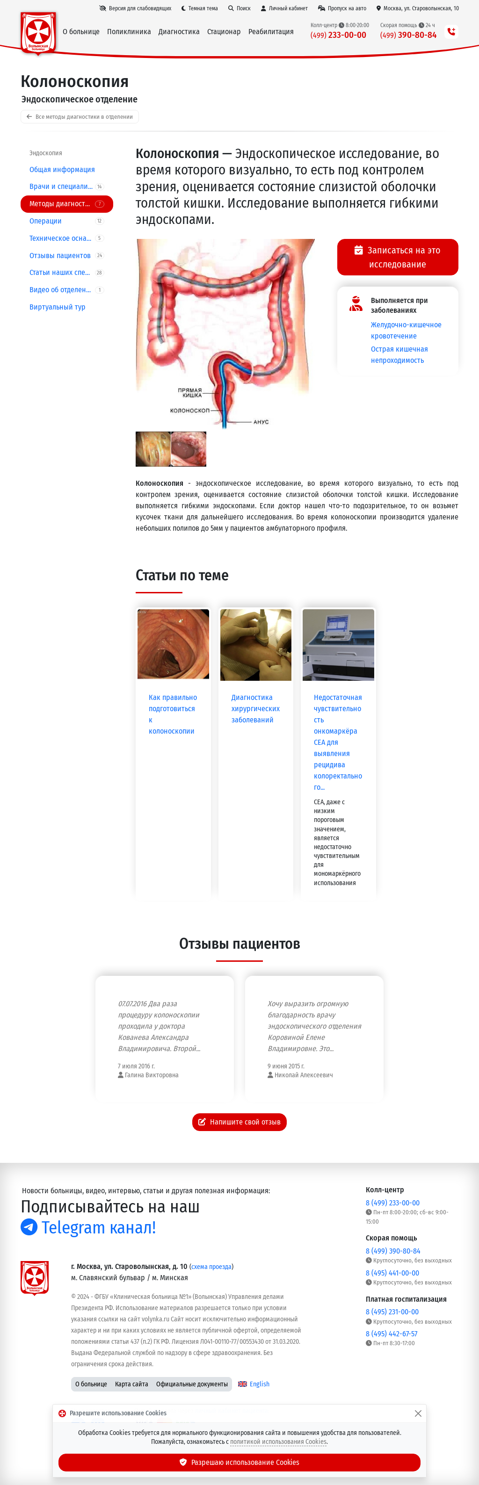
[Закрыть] (418, 1413)
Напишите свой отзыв (239, 1121)
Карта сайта (131, 1384)
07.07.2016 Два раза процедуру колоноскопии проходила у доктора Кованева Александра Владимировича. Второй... (159, 1026)
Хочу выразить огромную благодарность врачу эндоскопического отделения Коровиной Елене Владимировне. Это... (314, 1026)
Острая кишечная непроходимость (399, 355)
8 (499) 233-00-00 (393, 1202)
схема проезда (211, 1267)
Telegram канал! (88, 1227)
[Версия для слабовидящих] (135, 8)
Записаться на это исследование (398, 257)
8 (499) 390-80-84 (393, 1251)
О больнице (91, 1384)
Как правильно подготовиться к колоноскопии (173, 714)
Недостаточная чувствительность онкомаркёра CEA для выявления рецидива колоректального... (338, 742)
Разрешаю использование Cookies (239, 1462)
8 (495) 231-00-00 (392, 1311)
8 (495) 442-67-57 (391, 1333)
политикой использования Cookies (278, 1442)
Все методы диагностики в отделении (80, 116)
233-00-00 (338, 34)
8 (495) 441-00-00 (392, 1273)
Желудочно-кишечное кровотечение (406, 330)
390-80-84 (408, 34)
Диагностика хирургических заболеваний (256, 708)
